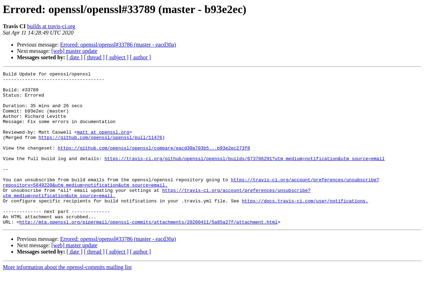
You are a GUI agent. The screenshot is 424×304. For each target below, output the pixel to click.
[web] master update (74, 51)
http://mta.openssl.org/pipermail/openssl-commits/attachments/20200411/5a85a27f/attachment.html (148, 252)
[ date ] (74, 57)
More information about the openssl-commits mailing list (67, 298)
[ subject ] (117, 57)
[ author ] (140, 57)
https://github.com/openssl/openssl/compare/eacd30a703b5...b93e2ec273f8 (154, 163)
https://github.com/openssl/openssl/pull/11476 (100, 151)
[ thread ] (94, 57)
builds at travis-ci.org (51, 26)
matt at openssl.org (103, 144)
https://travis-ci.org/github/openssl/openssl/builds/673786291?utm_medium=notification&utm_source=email (245, 176)
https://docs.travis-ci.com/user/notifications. (305, 227)
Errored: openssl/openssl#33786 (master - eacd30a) (118, 45)
